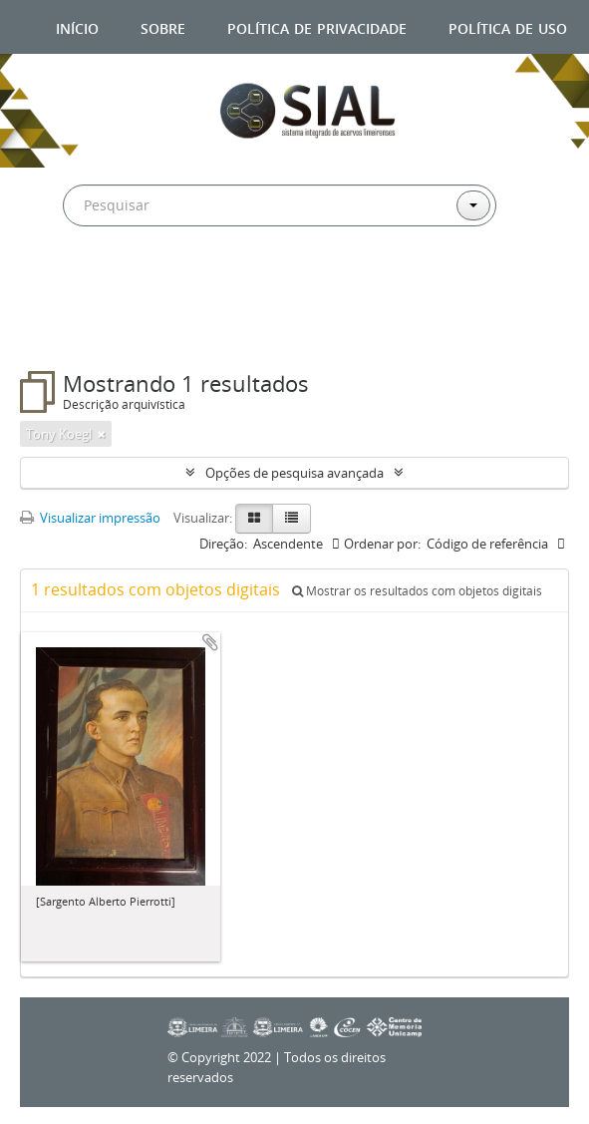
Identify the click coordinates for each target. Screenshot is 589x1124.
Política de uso (507, 26)
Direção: (223, 544)
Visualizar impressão (90, 518)
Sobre (163, 26)
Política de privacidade (317, 26)
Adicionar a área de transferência (210, 642)
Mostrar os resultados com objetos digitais (417, 590)
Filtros (68, 331)
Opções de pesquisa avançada (294, 473)
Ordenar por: (382, 544)
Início (77, 26)
